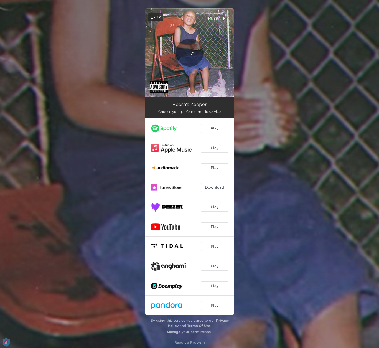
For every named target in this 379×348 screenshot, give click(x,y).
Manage (173, 332)
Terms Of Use (198, 326)
